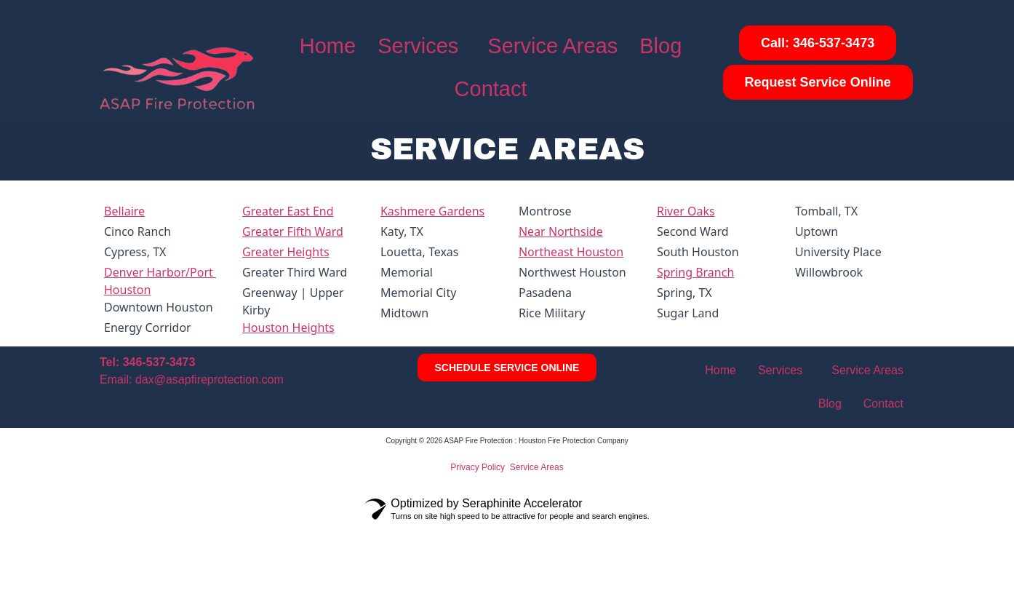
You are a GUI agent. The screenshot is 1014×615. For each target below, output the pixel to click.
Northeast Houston (571, 252)
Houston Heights (288, 328)
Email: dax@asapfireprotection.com (192, 379)
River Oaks (686, 211)
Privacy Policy (477, 467)
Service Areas (552, 45)
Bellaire (124, 211)
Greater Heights (286, 252)
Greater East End (288, 211)
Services (418, 45)
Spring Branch (695, 272)
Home (328, 45)
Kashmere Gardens (432, 211)
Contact (491, 88)
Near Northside (561, 231)
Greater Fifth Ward (292, 231)
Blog (660, 45)
